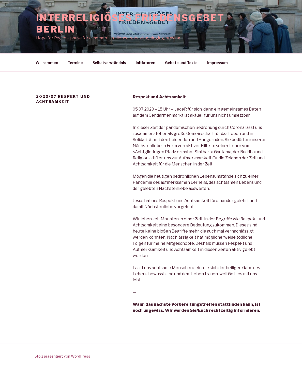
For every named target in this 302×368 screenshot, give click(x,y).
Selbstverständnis (109, 62)
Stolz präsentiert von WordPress (62, 356)
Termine (75, 62)
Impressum (217, 62)
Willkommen (47, 62)
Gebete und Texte (181, 62)
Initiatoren (145, 62)
